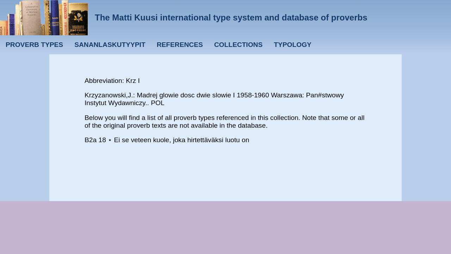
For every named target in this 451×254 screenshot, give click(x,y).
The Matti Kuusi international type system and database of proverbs (231, 17)
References (180, 44)
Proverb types (34, 44)
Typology (292, 44)
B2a (91, 140)
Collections (238, 44)
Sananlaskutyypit (109, 44)
